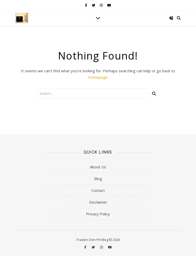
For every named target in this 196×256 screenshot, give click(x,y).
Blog (98, 178)
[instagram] (101, 5)
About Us (98, 166)
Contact (98, 190)
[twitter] (94, 5)
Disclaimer (98, 202)
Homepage (98, 77)
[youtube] (109, 5)
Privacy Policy (98, 213)
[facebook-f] (86, 5)
